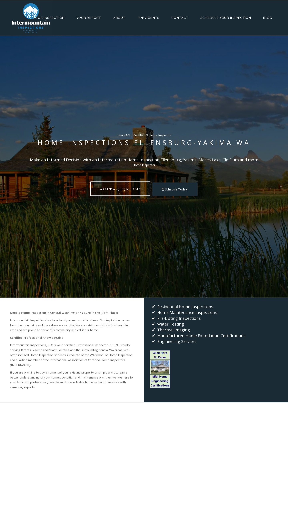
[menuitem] (49, 17)
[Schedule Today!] (175, 189)
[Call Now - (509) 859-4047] (120, 188)
